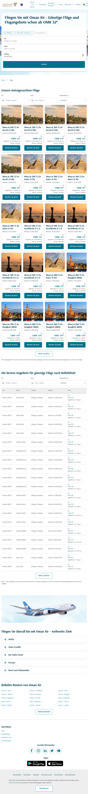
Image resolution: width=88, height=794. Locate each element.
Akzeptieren (44, 788)
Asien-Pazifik (12, 647)
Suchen (44, 64)
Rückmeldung (5, 734)
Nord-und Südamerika (16, 670)
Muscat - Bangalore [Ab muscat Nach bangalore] (7, 698)
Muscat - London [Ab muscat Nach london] (63, 705)
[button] (24, 33)
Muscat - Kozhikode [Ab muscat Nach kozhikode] (36, 691)
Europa (9, 662)
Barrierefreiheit (6, 741)
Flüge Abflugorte (58, 774)
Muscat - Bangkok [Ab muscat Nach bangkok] (64, 694)
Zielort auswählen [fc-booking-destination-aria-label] (9, 49)
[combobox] (16, 100)
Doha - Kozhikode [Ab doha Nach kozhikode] (35, 701)
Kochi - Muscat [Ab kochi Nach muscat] (6, 701)
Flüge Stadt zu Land (46, 774)
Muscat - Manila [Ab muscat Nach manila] (35, 698)
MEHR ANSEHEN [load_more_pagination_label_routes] (44, 712)
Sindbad (78, 4)
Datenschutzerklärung (16, 783)
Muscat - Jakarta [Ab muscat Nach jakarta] (63, 701)
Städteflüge (36, 774)
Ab (5, 39)
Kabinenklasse (63, 95)
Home (3, 80)
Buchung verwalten (53, 4)
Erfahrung (69, 4)
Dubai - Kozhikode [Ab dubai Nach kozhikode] (64, 698)
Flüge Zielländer (17, 774)
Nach (5, 46)
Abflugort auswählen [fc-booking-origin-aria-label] (10, 41)
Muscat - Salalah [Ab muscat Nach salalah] (35, 705)
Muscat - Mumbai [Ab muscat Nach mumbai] (35, 694)
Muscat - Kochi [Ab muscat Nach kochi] (6, 691)
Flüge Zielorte (27, 774)
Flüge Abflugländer (70, 774)
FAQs (3, 731)
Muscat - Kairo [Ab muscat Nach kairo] (63, 691)
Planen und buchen (34, 4)
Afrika (8, 639)
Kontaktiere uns (6, 737)
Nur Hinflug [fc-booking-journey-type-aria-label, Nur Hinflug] (7, 33)
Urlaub (60, 4)
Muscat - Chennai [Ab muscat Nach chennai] (6, 694)
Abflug (6, 54)
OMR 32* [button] (50, 22)
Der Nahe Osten (13, 655)
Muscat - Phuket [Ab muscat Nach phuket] (6, 705)
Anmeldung (42, 4)
